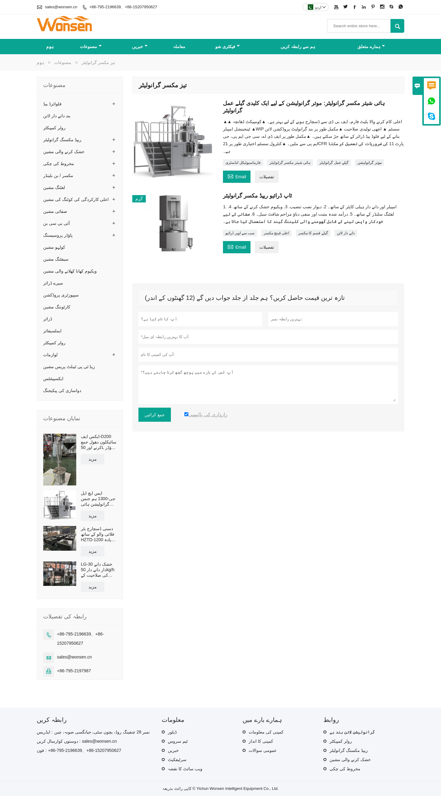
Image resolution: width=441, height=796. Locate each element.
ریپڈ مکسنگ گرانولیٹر (62, 139)
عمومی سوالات (263, 750)
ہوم (50, 46)
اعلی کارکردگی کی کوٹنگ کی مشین (76, 199)
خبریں (140, 46)
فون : (42, 750)
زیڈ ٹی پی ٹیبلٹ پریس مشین (69, 366)
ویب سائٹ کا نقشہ (185, 768)
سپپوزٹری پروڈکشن (61, 294)
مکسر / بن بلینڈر (58, 175)
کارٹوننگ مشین (56, 306)
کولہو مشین (54, 247)
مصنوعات (91, 46)
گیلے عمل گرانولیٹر (334, 162)
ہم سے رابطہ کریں (298, 46)
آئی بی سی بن (56, 223)
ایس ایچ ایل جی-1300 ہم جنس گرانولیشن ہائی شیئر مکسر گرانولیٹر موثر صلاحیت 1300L (98, 499)
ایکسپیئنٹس (53, 378)
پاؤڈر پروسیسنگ (58, 235)
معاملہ (179, 46)
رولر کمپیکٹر (54, 127)
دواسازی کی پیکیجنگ (62, 390)
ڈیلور (172, 732)
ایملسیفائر (52, 330)
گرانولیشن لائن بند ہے (352, 732)
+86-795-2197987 (74, 670)
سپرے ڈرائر (53, 283)
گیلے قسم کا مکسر (313, 233)
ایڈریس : (45, 732)
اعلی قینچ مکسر (276, 233)
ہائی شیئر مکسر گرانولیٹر (290, 162)
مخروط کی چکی (58, 163)
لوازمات (50, 354)
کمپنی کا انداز (261, 741)
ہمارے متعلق (371, 46)
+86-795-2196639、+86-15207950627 (123, 7)
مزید (93, 459)
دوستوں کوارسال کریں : (59, 741)
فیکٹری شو (227, 46)
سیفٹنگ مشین (56, 259)
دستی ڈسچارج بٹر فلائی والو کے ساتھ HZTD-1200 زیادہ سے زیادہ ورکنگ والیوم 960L (97, 534)
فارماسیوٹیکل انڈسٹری (242, 162)
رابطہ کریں (52, 719)
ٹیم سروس (178, 741)
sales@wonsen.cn (61, 7)
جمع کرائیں (155, 414)
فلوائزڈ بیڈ (52, 103)
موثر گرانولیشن (369, 162)
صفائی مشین (55, 211)
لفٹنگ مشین (54, 187)
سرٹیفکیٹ (177, 759)
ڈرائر (47, 318)
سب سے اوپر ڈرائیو (239, 233)
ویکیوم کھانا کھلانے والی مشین (70, 271)
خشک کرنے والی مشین (64, 151)
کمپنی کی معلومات (266, 732)
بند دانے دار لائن (56, 115)
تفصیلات (266, 176)
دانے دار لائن (346, 233)
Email (237, 176)
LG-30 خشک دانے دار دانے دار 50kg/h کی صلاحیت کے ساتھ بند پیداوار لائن (98, 570)
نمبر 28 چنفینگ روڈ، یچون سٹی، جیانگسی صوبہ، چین (102, 732)
